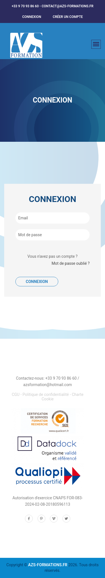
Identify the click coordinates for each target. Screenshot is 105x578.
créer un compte (68, 17)
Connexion (31, 17)
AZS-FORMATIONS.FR (47, 565)
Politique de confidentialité (46, 394)
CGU (16, 394)
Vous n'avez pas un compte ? (52, 256)
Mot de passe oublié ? (71, 263)
